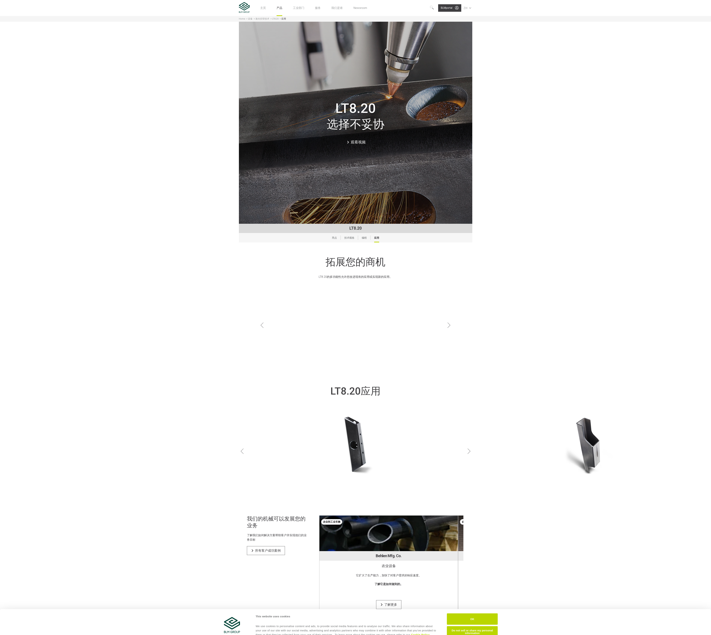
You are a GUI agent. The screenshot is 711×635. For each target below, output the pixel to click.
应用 (376, 237)
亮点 (334, 237)
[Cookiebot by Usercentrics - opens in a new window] (232, 628)
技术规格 (349, 237)
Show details (264, 627)
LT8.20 (275, 18)
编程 (364, 237)
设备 (250, 18)
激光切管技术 (262, 18)
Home (242, 18)
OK (472, 602)
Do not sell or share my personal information (472, 615)
